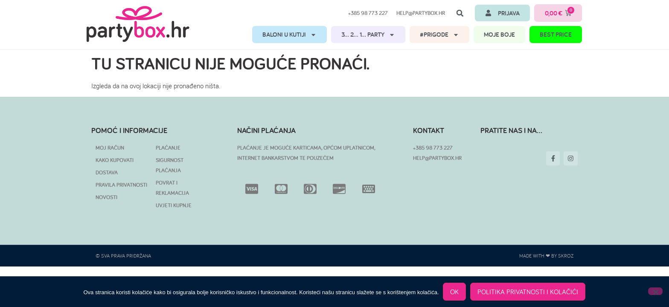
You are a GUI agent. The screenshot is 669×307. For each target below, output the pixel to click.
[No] (655, 291)
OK (455, 291)
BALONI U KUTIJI (289, 34)
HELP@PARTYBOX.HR (437, 158)
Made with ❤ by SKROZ (546, 255)
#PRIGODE (439, 34)
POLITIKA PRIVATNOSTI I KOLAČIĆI (528, 291)
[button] (460, 13)
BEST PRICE (556, 34)
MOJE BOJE (499, 34)
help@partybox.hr (420, 13)
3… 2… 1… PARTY (368, 34)
